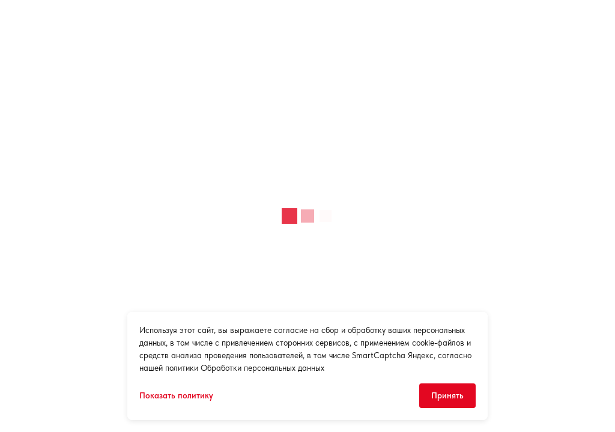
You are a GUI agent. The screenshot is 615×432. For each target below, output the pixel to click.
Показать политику (176, 395)
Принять (447, 395)
